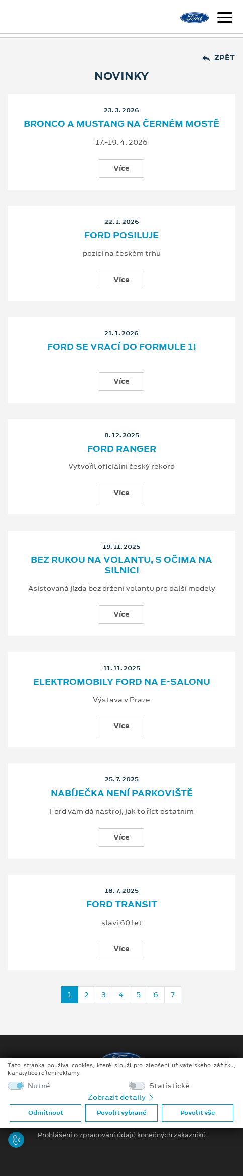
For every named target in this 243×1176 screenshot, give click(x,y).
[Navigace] (225, 19)
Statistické (169, 1086)
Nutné (39, 1086)
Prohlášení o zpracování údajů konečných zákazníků (122, 1135)
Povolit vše (197, 1113)
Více (121, 168)
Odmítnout (45, 1113)
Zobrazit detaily (121, 1097)
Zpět (218, 58)
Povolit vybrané (121, 1113)
